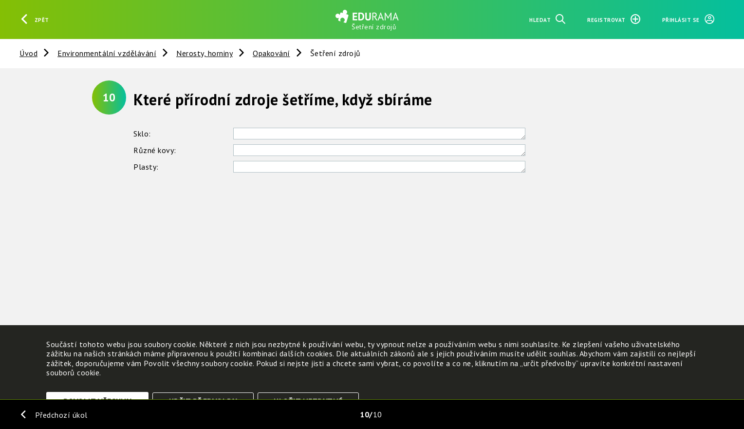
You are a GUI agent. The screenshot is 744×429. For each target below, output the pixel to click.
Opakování (271, 53)
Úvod (28, 53)
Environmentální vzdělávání (106, 53)
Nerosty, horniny (204, 53)
